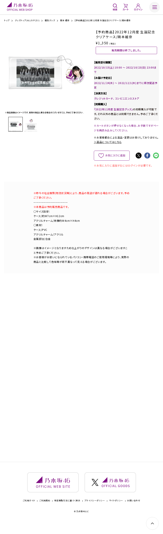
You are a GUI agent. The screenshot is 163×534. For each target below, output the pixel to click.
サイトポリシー (116, 511)
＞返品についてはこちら (108, 147)
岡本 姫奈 (64, 21)
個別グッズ (50, 21)
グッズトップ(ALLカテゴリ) (27, 21)
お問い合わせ (133, 511)
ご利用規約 (44, 511)
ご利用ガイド (29, 511)
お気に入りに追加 (115, 161)
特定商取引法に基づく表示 (67, 511)
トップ (7, 21)
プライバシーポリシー (94, 511)
